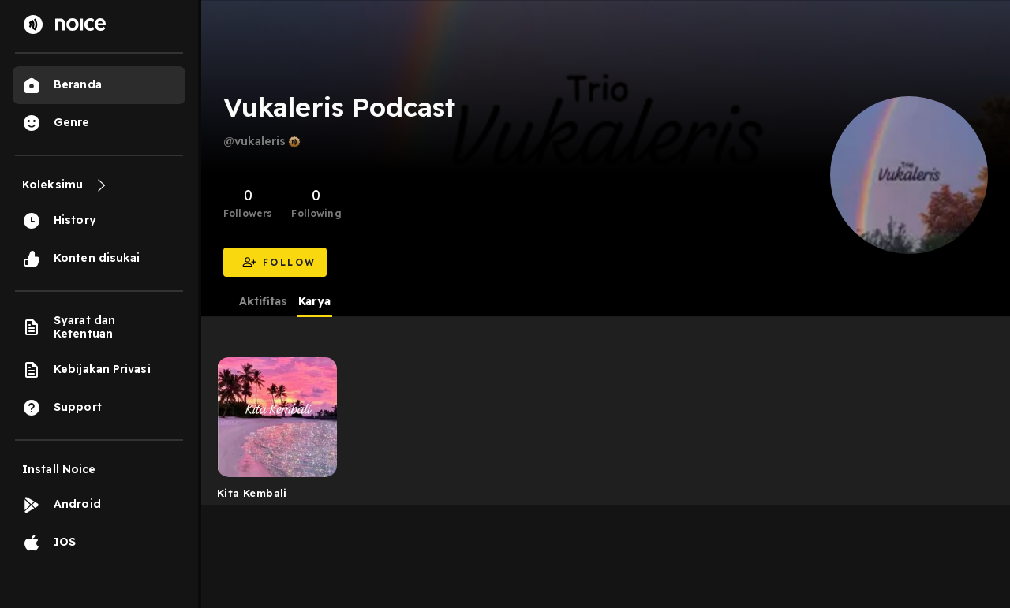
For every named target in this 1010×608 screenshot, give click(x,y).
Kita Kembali (252, 493)
